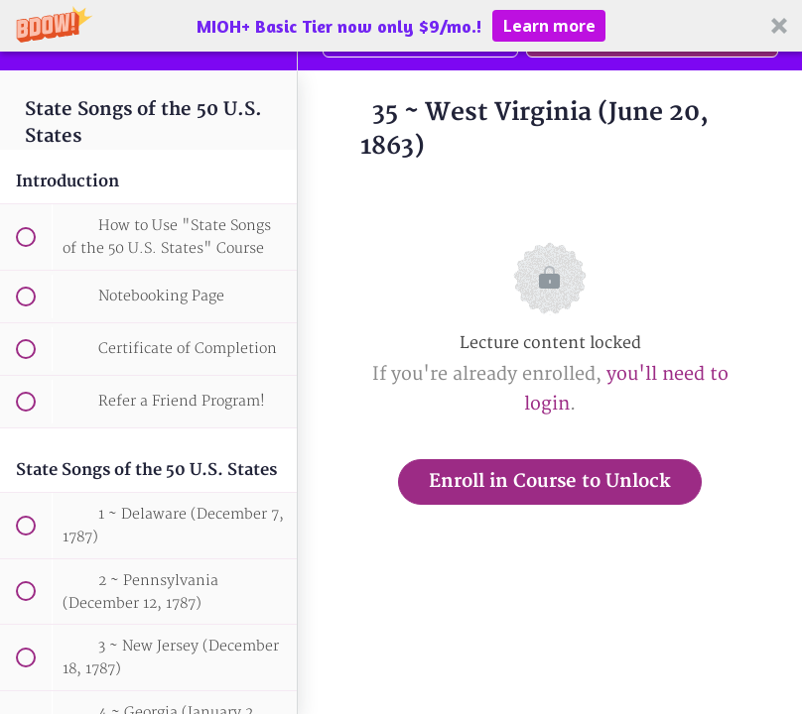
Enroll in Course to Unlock (550, 481)
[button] (401, 26)
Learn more (549, 26)
